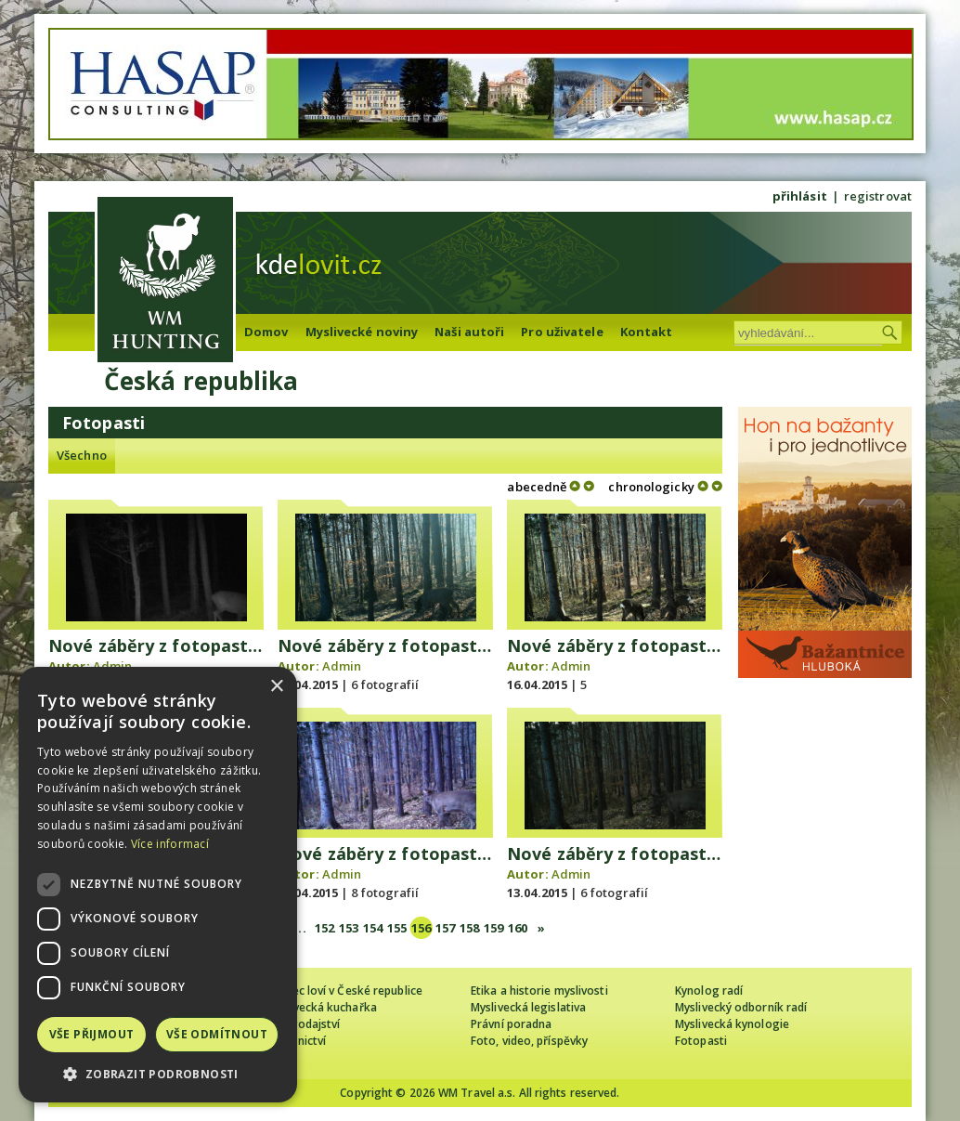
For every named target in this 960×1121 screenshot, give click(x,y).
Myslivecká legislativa (528, 1007)
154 (373, 927)
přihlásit (799, 196)
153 (348, 927)
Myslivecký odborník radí (741, 1007)
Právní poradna (511, 1024)
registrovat (878, 196)
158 (469, 927)
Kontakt (646, 331)
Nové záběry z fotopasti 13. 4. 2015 (425, 853)
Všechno (82, 455)
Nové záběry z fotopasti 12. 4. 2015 (654, 853)
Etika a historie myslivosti (539, 990)
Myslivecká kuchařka (321, 1007)
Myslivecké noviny (362, 331)
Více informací (170, 844)
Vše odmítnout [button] (216, 1034)
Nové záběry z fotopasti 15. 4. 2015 (654, 645)
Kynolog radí (709, 990)
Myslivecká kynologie (732, 1024)
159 (493, 927)
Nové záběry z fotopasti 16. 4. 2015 (425, 645)
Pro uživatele (562, 331)
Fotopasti (701, 1041)
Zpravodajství (303, 1024)
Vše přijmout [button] (92, 1034)
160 (517, 927)
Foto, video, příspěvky (529, 1041)
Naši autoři (469, 331)
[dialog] (158, 884)
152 (324, 927)
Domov (266, 331)
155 (397, 927)
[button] (158, 1074)
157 (445, 927)
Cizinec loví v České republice (344, 990)
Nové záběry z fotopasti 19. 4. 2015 (195, 645)
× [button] (276, 687)
